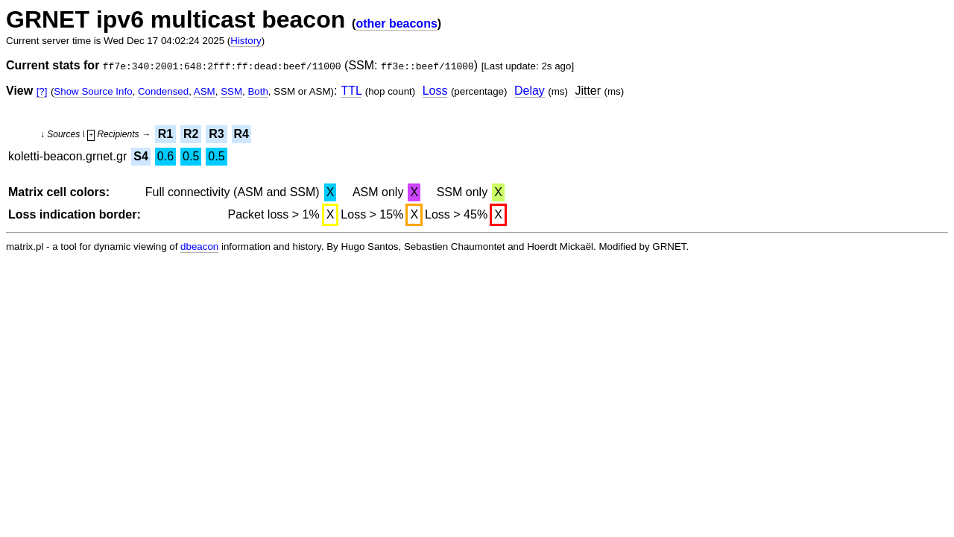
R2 (190, 134)
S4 (140, 156)
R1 (165, 134)
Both (257, 91)
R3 (216, 134)
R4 (241, 134)
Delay (529, 90)
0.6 (165, 156)
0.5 (191, 156)
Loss (435, 90)
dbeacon (199, 246)
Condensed (163, 91)
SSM (231, 91)
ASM (204, 91)
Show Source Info (93, 91)
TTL (351, 90)
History (245, 40)
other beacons (396, 23)
